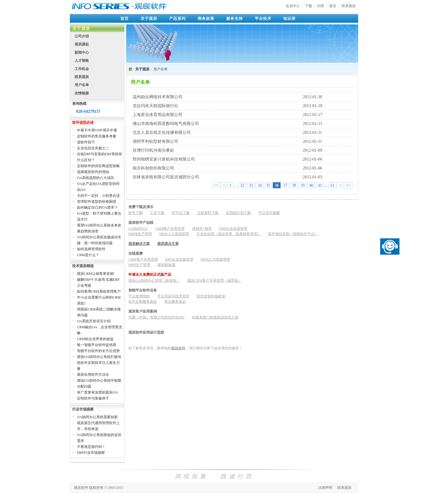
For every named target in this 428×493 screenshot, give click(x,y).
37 (285, 185)
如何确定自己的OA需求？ (97, 207)
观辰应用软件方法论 (93, 374)
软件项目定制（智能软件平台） (293, 234)
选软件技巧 (86, 142)
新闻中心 (82, 52)
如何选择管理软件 (91, 249)
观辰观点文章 (168, 244)
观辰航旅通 (166, 265)
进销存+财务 (202, 228)
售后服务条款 (175, 301)
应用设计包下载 (238, 213)
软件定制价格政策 (211, 296)
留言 (332, 6)
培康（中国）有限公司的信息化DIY (156, 317)
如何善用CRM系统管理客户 (99, 291)
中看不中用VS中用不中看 (97, 130)
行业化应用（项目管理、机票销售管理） (228, 234)
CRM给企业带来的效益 (95, 339)
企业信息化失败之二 (93, 148)
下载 (308, 6)
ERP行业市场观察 (91, 453)
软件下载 (135, 213)
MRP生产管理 (139, 265)
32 (242, 185)
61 (333, 185)
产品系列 (177, 18)
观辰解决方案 (139, 244)
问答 (320, 6)
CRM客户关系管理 (170, 228)
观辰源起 (82, 44)
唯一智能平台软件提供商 (96, 345)
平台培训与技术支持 (173, 296)
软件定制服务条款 (142, 301)
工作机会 (82, 69)
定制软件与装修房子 (93, 398)
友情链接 (82, 93)
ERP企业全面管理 (233, 228)
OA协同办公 (138, 228)
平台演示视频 (269, 213)
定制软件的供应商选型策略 (98, 166)
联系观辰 (349, 6)
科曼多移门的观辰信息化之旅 (215, 317)
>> (348, 185)
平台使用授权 (139, 296)
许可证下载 (181, 213)
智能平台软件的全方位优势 (98, 351)
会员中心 (293, 6)
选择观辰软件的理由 (93, 172)
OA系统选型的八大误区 (95, 178)
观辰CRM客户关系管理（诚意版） (214, 280)
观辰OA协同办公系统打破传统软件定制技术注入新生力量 (99, 363)
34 (259, 185)
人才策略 (82, 60)
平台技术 (263, 18)
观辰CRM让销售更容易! (96, 274)
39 (302, 185)
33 (251, 185)
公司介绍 (82, 36)
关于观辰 (149, 18)
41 (320, 185)
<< (216, 185)
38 (294, 185)
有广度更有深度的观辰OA (97, 392)
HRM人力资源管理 (174, 234)
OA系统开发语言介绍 (94, 321)
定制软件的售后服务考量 (96, 136)
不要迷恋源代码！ (91, 447)
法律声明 (325, 488)
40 (311, 185)
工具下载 (157, 213)
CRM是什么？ (88, 255)
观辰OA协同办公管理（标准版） (154, 280)
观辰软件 (178, 348)
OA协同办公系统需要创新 (97, 417)
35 (268, 185)
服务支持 (234, 18)
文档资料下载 (207, 213)
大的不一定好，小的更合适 (98, 196)
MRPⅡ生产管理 (140, 234)
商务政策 (206, 18)
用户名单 (82, 85)
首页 (124, 18)
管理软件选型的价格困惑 (96, 201)
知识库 (289, 18)
